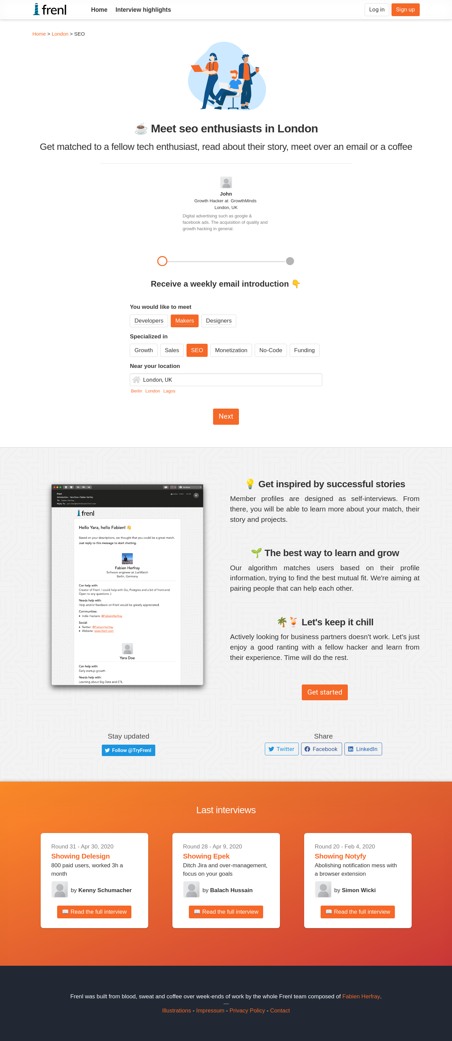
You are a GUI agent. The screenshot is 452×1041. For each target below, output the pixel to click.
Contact (280, 1010)
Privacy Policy (247, 1010)
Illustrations (176, 1010)
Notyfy (355, 856)
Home (99, 9)
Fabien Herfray (361, 996)
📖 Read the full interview (94, 912)
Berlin (137, 390)
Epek (221, 856)
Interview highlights (143, 9)
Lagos (169, 390)
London (60, 34)
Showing (66, 856)
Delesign (95, 856)
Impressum (210, 1010)
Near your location (155, 366)
